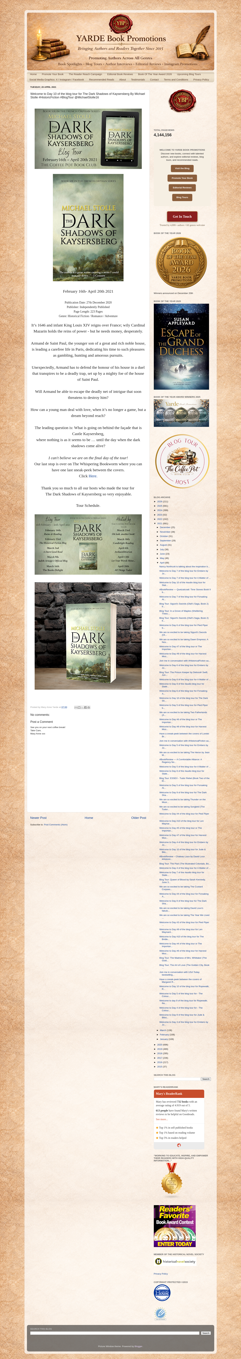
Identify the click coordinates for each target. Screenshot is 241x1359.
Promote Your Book (52, 74)
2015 (160, 1066)
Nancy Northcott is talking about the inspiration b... (184, 566)
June (163, 554)
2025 (160, 506)
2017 (160, 1058)
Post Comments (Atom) (55, 824)
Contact (154, 79)
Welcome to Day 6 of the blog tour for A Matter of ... (185, 679)
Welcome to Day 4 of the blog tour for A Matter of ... (185, 868)
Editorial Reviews (182, 187)
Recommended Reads (101, 79)
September (166, 540)
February (165, 1034)
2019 (160, 1049)
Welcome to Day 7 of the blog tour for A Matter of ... (185, 578)
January (164, 1039)
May (162, 558)
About (122, 79)
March (163, 1030)
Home (33, 74)
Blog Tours (182, 197)
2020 (160, 1044)
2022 (160, 519)
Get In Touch (182, 216)
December (165, 527)
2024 (160, 510)
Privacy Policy (201, 79)
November (165, 532)
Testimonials (138, 79)
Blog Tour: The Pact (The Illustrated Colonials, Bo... (185, 863)
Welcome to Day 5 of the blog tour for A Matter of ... (185, 766)
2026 (160, 501)
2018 (160, 1053)
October (164, 536)
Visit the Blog (182, 168)
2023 (160, 515)
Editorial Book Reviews (120, 74)
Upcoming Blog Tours (189, 74)
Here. (93, 476)
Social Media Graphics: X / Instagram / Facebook (56, 79)
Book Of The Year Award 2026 (155, 74)
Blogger (138, 1346)
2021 (160, 523)
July (162, 549)
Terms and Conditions (176, 79)
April (162, 562)
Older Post (138, 818)
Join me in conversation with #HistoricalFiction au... (185, 660)
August (164, 545)
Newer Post (38, 818)
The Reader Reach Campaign (85, 74)
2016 (160, 1062)
